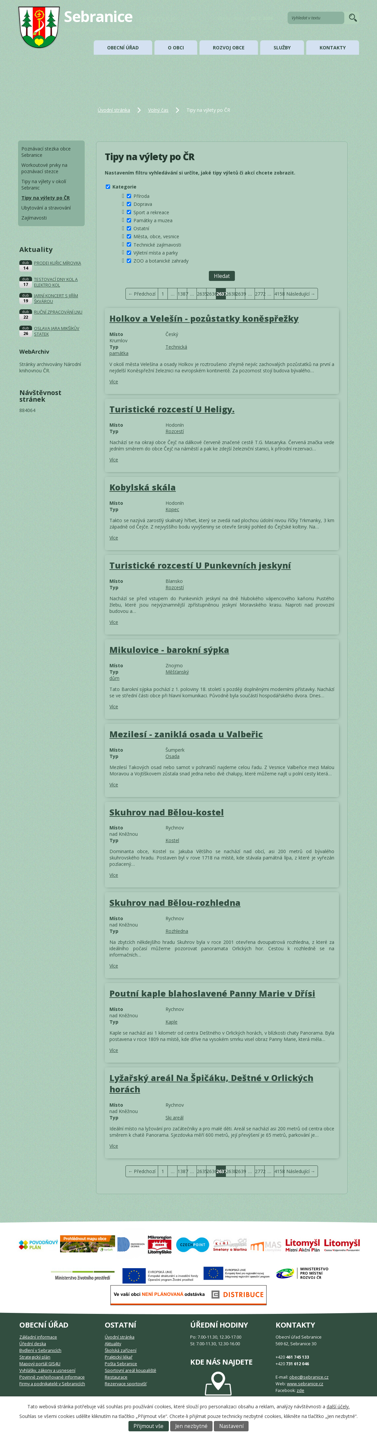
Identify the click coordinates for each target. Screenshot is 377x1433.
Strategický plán (34, 1357)
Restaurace (116, 1377)
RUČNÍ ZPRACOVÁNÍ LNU (58, 312)
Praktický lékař (118, 1357)
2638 (231, 294)
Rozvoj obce (229, 47)
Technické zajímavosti (157, 244)
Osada (172, 756)
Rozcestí (174, 431)
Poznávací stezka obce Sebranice (46, 151)
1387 (182, 294)
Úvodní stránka (114, 110)
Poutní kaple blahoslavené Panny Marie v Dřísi (212, 993)
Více (113, 381)
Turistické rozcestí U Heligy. (172, 409)
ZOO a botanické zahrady (160, 261)
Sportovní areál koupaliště (130, 1370)
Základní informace (38, 1337)
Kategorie (124, 187)
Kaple (171, 1022)
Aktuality (113, 1344)
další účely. (338, 1406)
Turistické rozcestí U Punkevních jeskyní (200, 565)
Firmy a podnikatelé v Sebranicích (52, 1384)
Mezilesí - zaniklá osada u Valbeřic (186, 734)
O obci (176, 47)
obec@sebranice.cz (309, 1377)
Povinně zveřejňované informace (52, 1377)
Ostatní (141, 228)
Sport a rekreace (151, 212)
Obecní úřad (123, 47)
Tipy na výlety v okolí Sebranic (43, 184)
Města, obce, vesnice (156, 236)
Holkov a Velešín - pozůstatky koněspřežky (204, 318)
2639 (240, 294)
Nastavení (231, 1426)
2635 (202, 294)
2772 (260, 294)
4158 (279, 294)
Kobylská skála (142, 487)
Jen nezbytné (191, 1426)
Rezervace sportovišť (125, 1384)
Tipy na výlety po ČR (45, 198)
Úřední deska (32, 1344)
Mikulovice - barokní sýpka (169, 649)
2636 (211, 294)
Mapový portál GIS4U (39, 1364)
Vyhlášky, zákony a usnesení (47, 1370)
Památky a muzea (152, 220)
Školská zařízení (120, 1350)
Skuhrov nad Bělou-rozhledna (175, 902)
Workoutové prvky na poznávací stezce (44, 168)
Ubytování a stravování (46, 208)
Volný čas (158, 110)
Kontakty (333, 47)
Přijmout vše (148, 1426)
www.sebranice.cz (305, 1384)
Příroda (141, 196)
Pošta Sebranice (121, 1364)
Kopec (172, 509)
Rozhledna (176, 931)
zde (300, 1390)
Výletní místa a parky (155, 253)
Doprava (142, 204)
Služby (282, 47)
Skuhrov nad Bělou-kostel (166, 812)
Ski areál (174, 1117)
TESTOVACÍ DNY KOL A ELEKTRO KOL (56, 282)
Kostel (172, 840)
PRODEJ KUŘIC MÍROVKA (57, 263)
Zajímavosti (34, 218)
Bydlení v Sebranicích (40, 1350)
